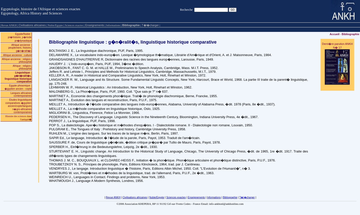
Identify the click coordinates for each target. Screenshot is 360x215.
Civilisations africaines (32, 25)
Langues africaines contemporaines (21, 94)
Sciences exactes (176, 197)
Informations (214, 197)
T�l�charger (150, 25)
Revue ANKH (113, 197)
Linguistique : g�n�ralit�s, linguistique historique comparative (18, 77)
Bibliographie (131, 25)
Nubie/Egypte (156, 197)
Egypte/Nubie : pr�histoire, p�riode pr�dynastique (20, 37)
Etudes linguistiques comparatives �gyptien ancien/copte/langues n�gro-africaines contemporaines (19, 106)
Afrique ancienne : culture (17, 55)
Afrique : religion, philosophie (22, 67)
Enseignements (94, 25)
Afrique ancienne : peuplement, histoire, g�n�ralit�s (20, 48)
